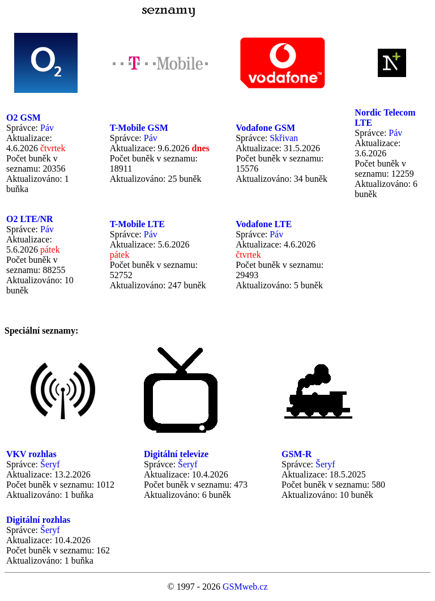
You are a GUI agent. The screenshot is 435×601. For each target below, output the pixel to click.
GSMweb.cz (245, 586)
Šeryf (50, 464)
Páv (47, 128)
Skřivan (284, 138)
